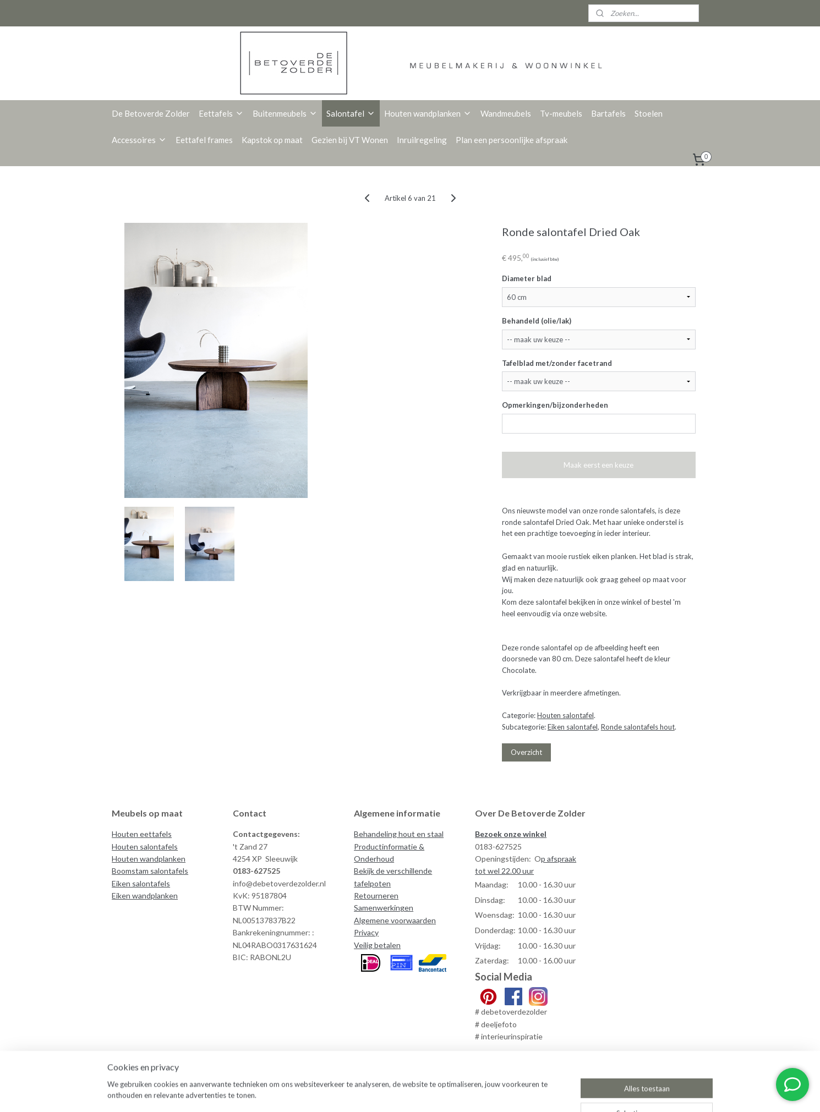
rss (482, 1091)
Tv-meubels (561, 113)
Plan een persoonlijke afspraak (511, 140)
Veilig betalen (377, 945)
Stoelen (649, 113)
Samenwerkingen (383, 907)
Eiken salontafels (141, 883)
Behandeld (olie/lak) (536, 320)
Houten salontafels (145, 846)
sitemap (462, 1091)
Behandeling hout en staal (399, 834)
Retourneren (376, 895)
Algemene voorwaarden (395, 920)
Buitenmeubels (285, 113)
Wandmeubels (505, 113)
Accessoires (139, 140)
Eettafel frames (204, 140)
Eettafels (221, 113)
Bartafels (608, 113)
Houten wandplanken (428, 113)
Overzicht (526, 752)
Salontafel (350, 113)
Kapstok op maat (272, 140)
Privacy (366, 932)
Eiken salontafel (573, 726)
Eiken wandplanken (145, 895)
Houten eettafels (142, 834)
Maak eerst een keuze (598, 465)
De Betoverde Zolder (151, 113)
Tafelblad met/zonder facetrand (557, 363)
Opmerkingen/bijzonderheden (555, 405)
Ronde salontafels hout (638, 726)
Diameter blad (526, 278)
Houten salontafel (565, 715)
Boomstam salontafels (150, 870)
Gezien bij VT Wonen (349, 140)
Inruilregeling (422, 140)
